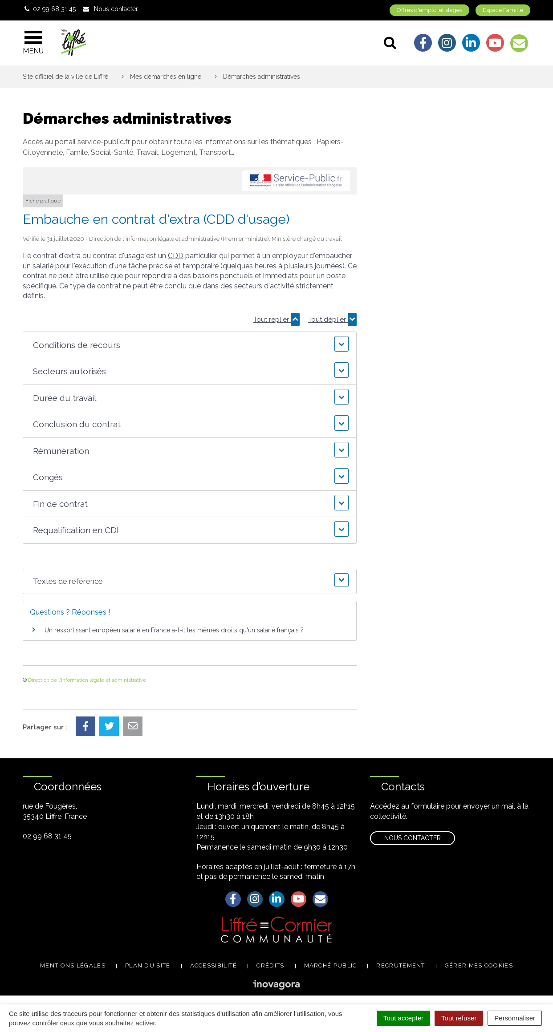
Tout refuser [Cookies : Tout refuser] (458, 1018)
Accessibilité (213, 965)
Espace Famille (503, 10)
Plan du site (148, 965)
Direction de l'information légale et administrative (87, 680)
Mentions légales (73, 965)
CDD (175, 255)
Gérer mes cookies (479, 965)
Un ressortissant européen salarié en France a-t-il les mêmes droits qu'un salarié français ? (174, 630)
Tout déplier (332, 319)
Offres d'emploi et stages (429, 10)
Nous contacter (412, 838)
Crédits (270, 965)
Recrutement (400, 965)
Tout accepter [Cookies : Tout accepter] (403, 1018)
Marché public (330, 965)
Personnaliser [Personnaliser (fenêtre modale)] (514, 1018)
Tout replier (276, 319)
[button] (189, 345)
